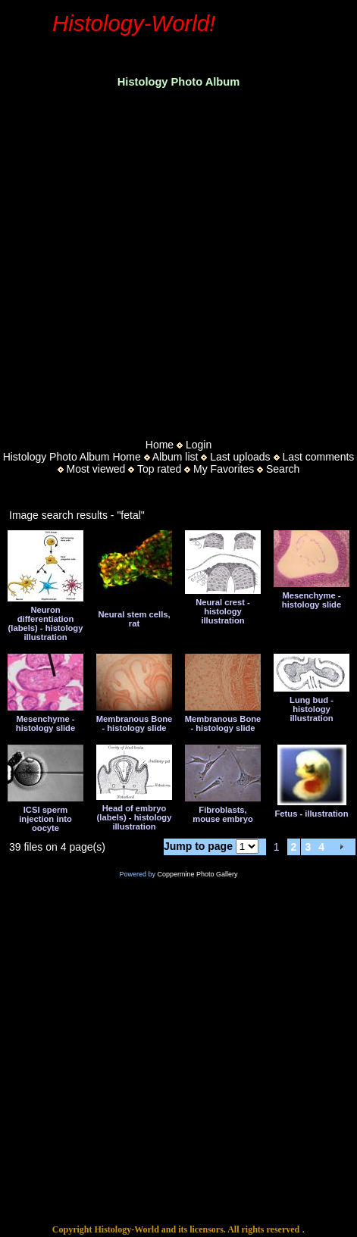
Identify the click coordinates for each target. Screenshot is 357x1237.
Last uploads (240, 457)
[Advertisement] (142, 259)
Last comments (318, 457)
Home (160, 445)
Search (282, 469)
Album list (175, 457)
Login (198, 445)
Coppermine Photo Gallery (197, 874)
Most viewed (96, 469)
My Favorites (223, 469)
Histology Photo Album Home (72, 457)
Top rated (159, 469)
